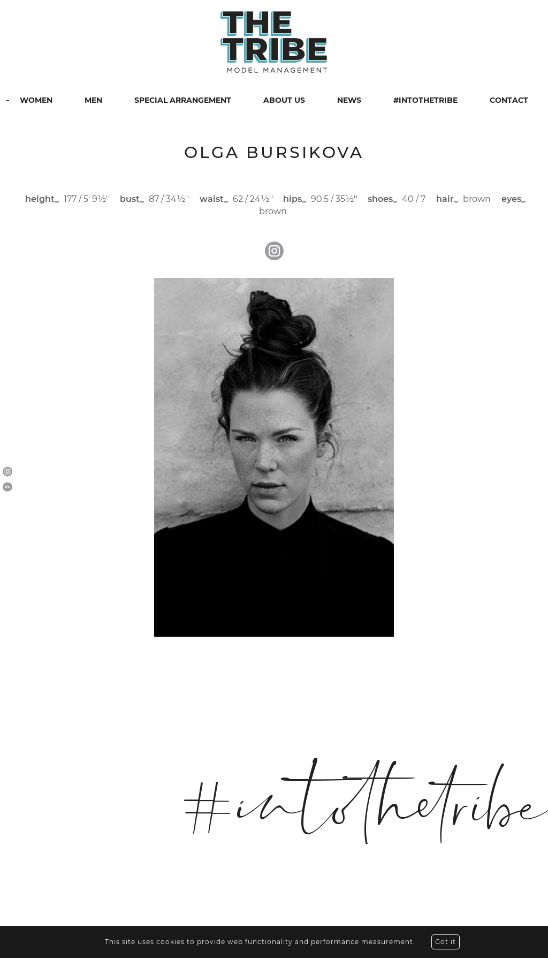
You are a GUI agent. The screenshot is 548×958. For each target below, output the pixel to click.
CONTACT (509, 100)
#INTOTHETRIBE (425, 100)
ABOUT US (284, 100)
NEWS (349, 100)
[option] (274, 457)
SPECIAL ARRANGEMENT (182, 100)
